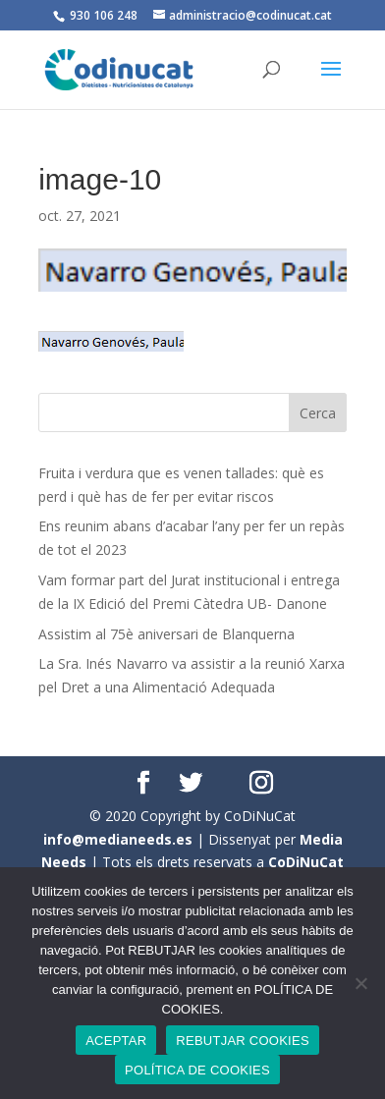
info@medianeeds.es (117, 839)
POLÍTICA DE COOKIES (197, 1070)
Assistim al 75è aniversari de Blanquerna (166, 634)
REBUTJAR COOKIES (242, 1040)
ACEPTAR (115, 1040)
